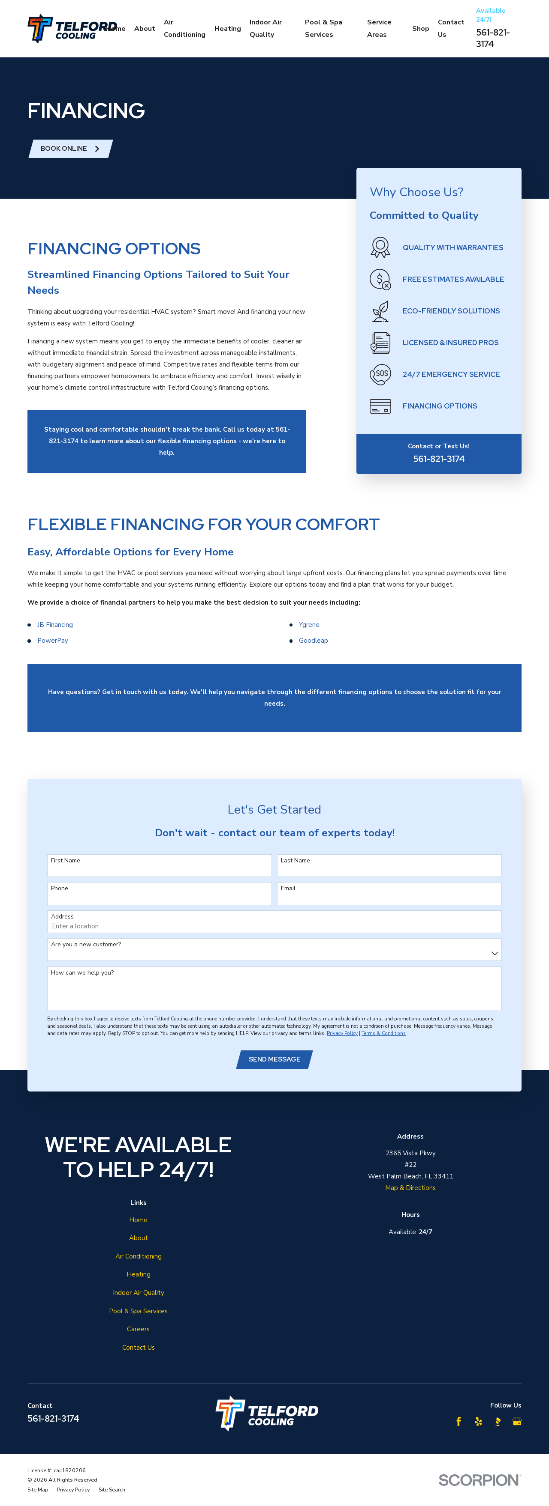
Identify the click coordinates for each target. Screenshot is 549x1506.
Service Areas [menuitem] (379, 28)
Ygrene (309, 633)
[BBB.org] (497, 1421)
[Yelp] (478, 1421)
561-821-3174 (493, 38)
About (138, 1238)
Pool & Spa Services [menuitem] (323, 28)
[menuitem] (37, 1490)
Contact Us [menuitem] (451, 28)
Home (138, 1220)
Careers (138, 1329)
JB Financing (55, 633)
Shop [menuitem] (420, 28)
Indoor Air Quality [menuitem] (266, 28)
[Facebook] (458, 1421)
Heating (139, 1274)
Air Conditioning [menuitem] (184, 28)
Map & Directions (410, 1188)
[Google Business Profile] (517, 1421)
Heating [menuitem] (227, 28)
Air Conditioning (138, 1256)
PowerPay (52, 649)
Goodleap (313, 649)
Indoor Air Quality (138, 1292)
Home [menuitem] (116, 28)
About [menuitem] (144, 28)
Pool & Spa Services (138, 1311)
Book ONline (70, 148)
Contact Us (138, 1347)
